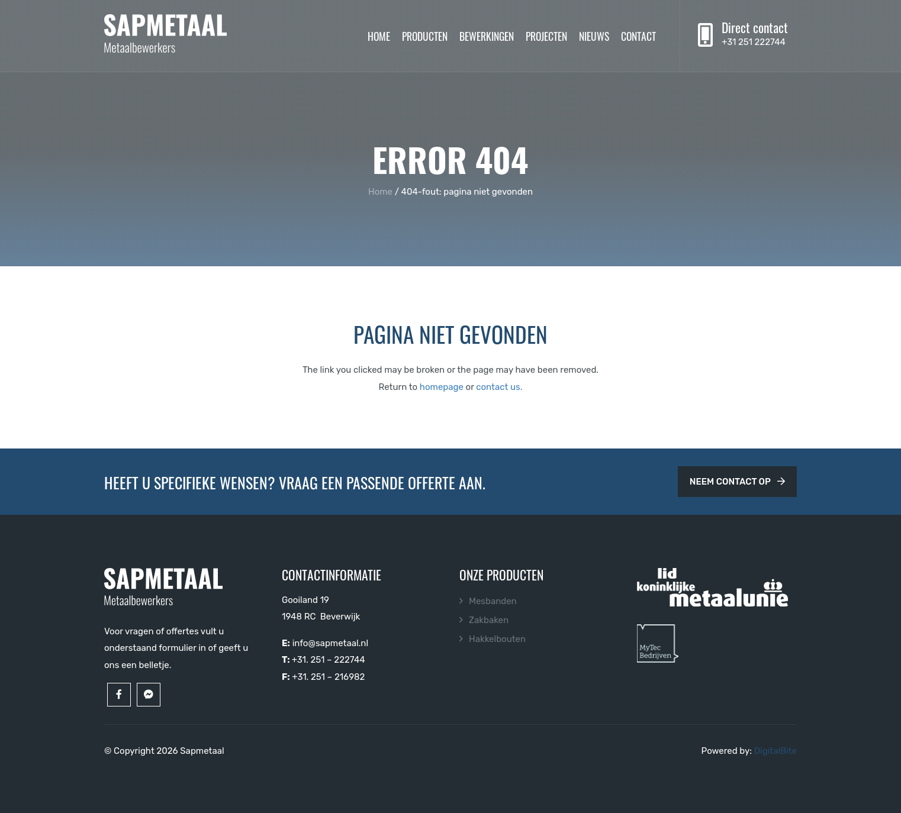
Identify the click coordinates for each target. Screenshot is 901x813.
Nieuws (594, 35)
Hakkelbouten (497, 639)
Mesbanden (493, 601)
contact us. (499, 387)
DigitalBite (775, 751)
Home (379, 35)
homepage (442, 387)
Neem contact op (737, 481)
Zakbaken (489, 620)
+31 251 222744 (754, 42)
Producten (425, 35)
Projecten (546, 35)
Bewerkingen (486, 35)
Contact (638, 35)
